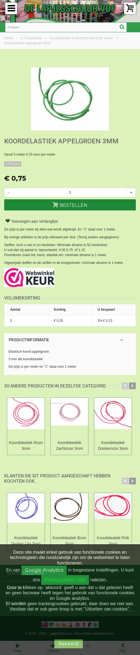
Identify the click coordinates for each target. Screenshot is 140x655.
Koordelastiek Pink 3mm (113, 541)
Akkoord (69, 643)
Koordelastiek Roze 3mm (26, 445)
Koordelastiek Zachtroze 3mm (69, 445)
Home (9, 38)
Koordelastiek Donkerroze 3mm (113, 445)
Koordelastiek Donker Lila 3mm (26, 541)
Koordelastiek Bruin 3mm (69, 541)
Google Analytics (44, 570)
